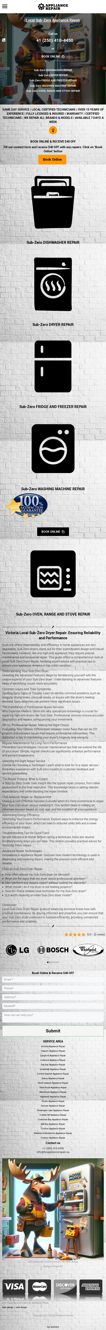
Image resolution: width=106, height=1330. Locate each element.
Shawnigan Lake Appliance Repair (53, 1110)
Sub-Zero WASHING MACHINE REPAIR (53, 489)
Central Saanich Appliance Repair (53, 1073)
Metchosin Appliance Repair (53, 1092)
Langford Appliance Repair (53, 1055)
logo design (7, 1307)
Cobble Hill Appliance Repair (53, 1115)
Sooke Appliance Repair (53, 1101)
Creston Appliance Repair (53, 1137)
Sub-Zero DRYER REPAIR (53, 325)
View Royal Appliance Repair (53, 1087)
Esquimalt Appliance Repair (53, 1069)
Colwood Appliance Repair (53, 1060)
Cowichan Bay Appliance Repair (53, 1119)
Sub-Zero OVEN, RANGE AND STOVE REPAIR (53, 614)
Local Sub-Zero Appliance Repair (53, 20)
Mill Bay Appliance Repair (53, 1124)
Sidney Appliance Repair (53, 1078)
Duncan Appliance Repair (53, 1105)
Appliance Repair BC (53, 1266)
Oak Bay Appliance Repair (53, 1064)
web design (21, 1307)
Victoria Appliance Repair (53, 1046)
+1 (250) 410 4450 (53, 1148)
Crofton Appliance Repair (53, 1128)
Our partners (53, 1327)
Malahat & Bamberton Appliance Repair (53, 1133)
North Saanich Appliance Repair (53, 1083)
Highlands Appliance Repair (53, 1096)
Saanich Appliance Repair (53, 1051)
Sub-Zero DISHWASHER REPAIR (53, 242)
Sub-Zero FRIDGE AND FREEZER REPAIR (53, 407)
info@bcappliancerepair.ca (53, 1152)
